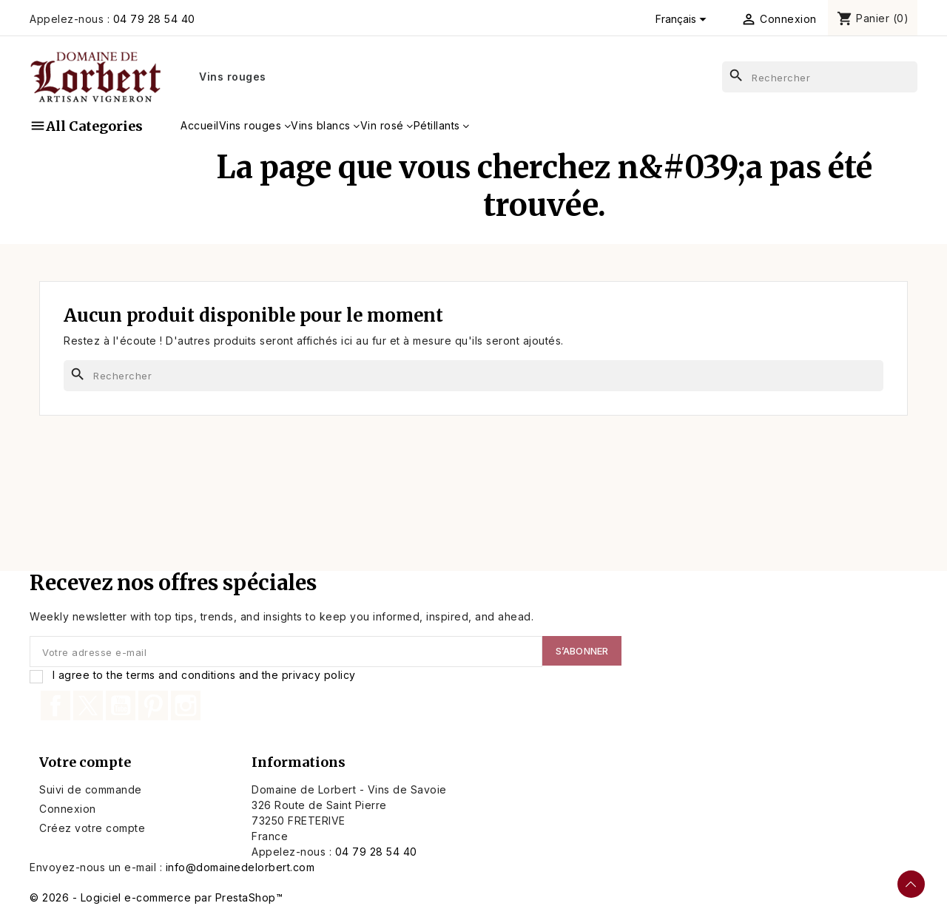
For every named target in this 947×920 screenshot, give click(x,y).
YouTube (120, 705)
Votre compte (85, 762)
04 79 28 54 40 (154, 19)
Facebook (55, 705)
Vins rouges (232, 76)
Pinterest (153, 705)
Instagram (185, 705)
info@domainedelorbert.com (240, 867)
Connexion (67, 808)
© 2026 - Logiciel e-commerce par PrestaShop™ (156, 897)
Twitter (88, 705)
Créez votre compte (92, 828)
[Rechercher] (819, 76)
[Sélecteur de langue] (683, 19)
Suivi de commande (90, 789)
